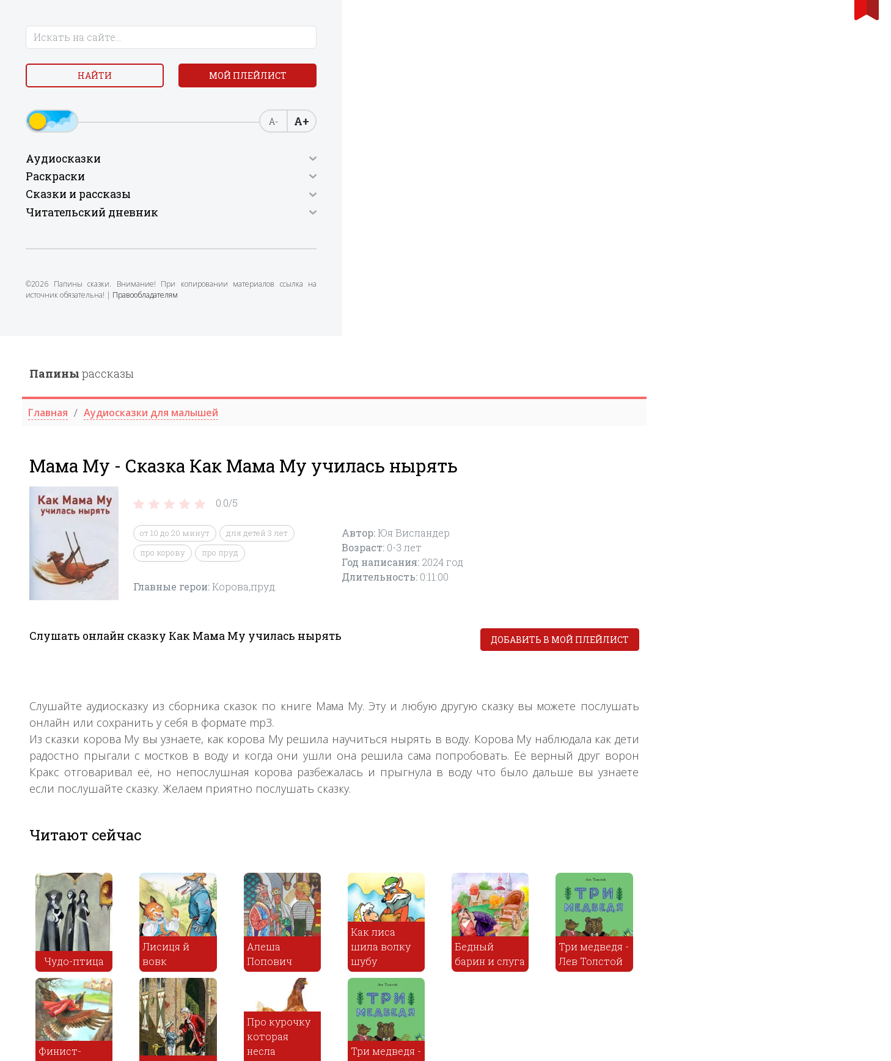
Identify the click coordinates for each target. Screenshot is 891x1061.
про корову (385, 216)
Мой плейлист (111, 108)
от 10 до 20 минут (398, 196)
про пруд (443, 216)
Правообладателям (114, 333)
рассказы (304, 37)
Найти (111, 79)
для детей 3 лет (480, 196)
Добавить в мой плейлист (782, 303)
